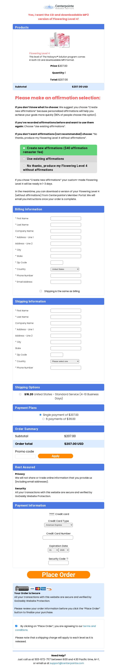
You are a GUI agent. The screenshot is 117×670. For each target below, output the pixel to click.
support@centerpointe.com (67, 663)
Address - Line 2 (23, 243)
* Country (20, 269)
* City (18, 249)
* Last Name (21, 224)
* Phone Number (24, 367)
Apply (55, 456)
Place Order (58, 574)
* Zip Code (21, 262)
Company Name (24, 231)
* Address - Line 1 (24, 237)
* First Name (21, 218)
